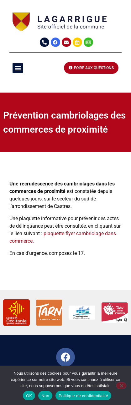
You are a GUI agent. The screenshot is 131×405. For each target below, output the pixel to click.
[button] (18, 68)
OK (29, 395)
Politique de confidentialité (83, 395)
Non (45, 395)
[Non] (121, 385)
